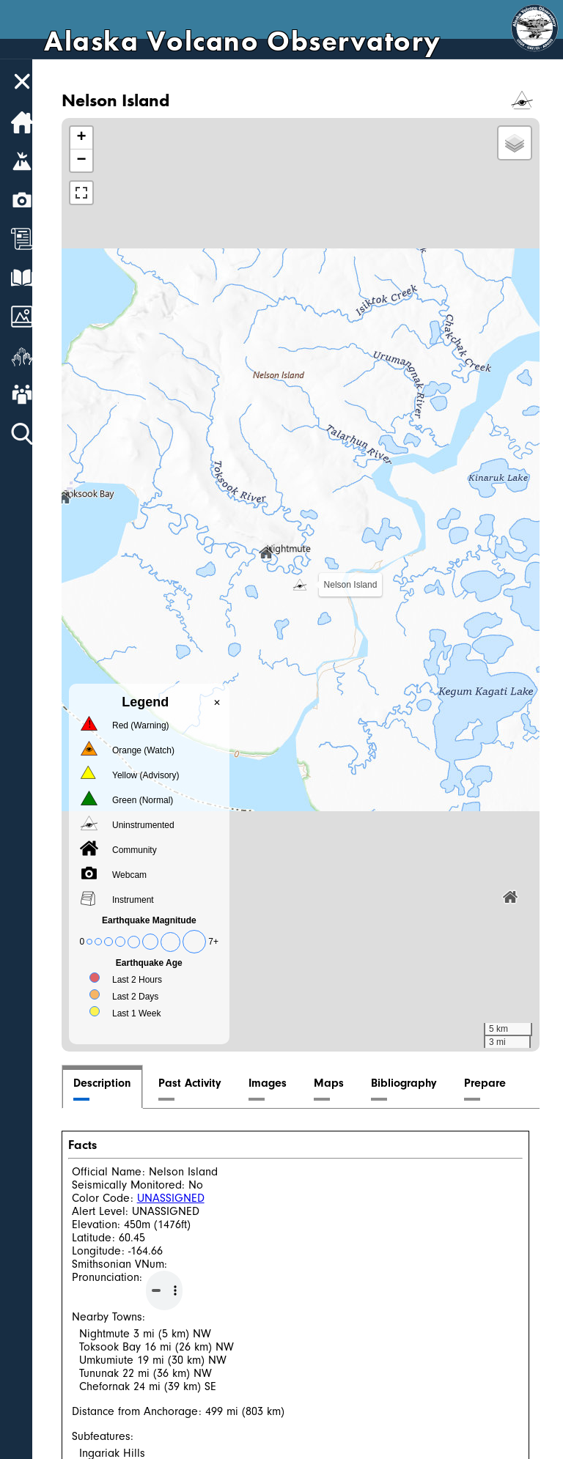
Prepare (497, 1083)
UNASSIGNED (182, 1198)
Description (114, 1083)
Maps (340, 1083)
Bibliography (416, 1083)
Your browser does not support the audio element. (176, 1290)
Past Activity (201, 1083)
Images (279, 1083)
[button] (305, 584)
